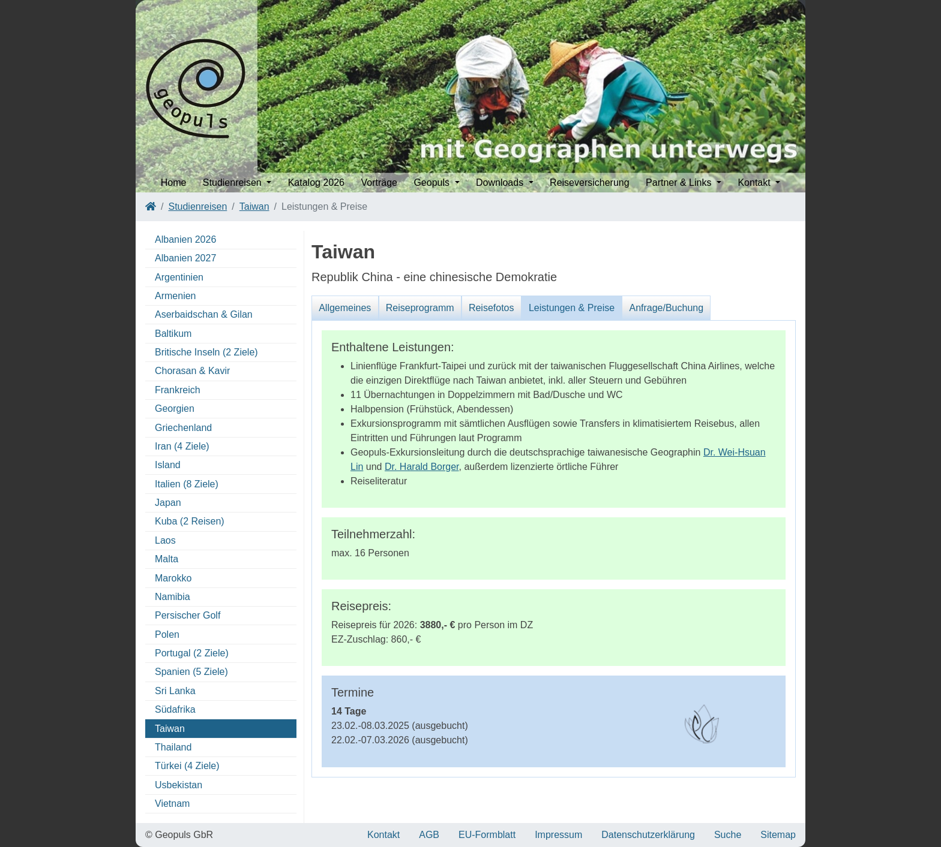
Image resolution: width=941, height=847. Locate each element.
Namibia (172, 597)
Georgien (174, 408)
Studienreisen (197, 206)
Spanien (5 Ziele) (191, 672)
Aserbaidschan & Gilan (204, 314)
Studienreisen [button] (233, 182)
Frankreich (177, 390)
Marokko (173, 578)
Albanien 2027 (185, 258)
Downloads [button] (501, 182)
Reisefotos (491, 308)
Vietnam (172, 803)
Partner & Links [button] (680, 182)
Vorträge (379, 182)
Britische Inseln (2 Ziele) (206, 352)
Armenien (175, 296)
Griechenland (183, 428)
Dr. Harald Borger (422, 467)
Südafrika (175, 709)
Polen (167, 634)
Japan (168, 503)
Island (168, 465)
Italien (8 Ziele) (186, 484)
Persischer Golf (187, 615)
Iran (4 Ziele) (182, 446)
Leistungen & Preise (572, 308)
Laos (165, 540)
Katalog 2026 (316, 182)
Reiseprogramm (420, 308)
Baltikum (173, 333)
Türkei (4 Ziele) (187, 766)
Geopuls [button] (432, 182)
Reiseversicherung (590, 182)
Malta (166, 559)
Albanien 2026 (185, 239)
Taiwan (254, 206)
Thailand (173, 747)
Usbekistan (178, 785)
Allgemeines (345, 308)
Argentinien (179, 277)
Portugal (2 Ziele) (192, 653)
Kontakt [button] (755, 182)
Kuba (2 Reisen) (189, 521)
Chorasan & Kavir (192, 371)
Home (174, 182)
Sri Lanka (175, 691)
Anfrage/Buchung (666, 308)
